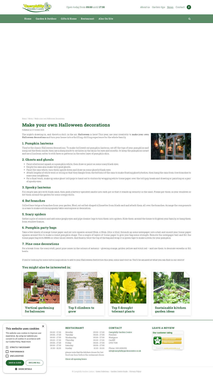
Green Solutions (102, 371)
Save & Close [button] (15, 362)
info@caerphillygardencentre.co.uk (125, 351)
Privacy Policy (135, 371)
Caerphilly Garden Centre (120, 332)
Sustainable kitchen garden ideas (170, 309)
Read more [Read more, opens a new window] (26, 341)
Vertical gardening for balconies (39, 309)
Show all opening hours (76, 359)
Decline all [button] (34, 362)
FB (189, 7)
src (189, 18)
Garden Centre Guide (119, 371)
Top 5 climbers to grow (81, 309)
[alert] (24, 348)
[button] (24, 369)
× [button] (43, 326)
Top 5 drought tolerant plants (123, 309)
